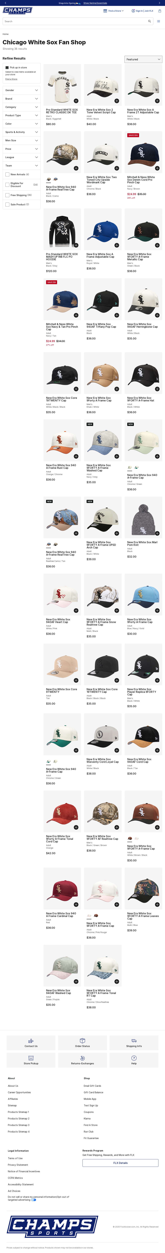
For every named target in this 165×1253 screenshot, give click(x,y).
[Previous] (5, 3)
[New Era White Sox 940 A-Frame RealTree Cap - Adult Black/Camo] (55, 544)
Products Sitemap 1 (18, 1112)
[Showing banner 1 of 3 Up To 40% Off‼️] (82, 3)
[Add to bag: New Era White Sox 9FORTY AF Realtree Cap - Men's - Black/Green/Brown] (116, 827)
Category (21, 107)
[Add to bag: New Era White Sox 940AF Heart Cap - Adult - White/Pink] (76, 610)
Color (21, 123)
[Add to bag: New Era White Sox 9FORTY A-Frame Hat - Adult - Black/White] (157, 389)
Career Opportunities (19, 1092)
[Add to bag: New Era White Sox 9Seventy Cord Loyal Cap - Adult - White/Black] (116, 750)
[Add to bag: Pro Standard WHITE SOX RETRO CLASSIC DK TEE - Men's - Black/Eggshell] (76, 101)
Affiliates (13, 1098)
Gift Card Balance (93, 1092)
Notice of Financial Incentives (24, 1171)
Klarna (87, 1118)
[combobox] (78, 21)
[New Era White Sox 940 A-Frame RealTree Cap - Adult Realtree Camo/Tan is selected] (48, 544)
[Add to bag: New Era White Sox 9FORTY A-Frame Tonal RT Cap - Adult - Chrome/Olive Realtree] (116, 981)
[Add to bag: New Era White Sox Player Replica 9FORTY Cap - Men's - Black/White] (157, 680)
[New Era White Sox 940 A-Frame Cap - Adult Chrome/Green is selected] (129, 467)
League (21, 157)
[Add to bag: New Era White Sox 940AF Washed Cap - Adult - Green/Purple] (76, 981)
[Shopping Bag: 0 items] (159, 11)
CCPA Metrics (15, 1177)
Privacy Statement (18, 1164)
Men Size (21, 140)
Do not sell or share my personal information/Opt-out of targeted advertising (38, 1198)
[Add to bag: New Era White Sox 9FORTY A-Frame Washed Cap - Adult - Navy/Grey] (116, 456)
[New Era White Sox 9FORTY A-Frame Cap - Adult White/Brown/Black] (95, 915)
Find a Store (11, 79)
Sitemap (12, 1105)
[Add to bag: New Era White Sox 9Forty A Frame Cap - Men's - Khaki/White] (116, 389)
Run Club (88, 1131)
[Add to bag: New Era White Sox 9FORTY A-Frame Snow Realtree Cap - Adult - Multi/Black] (116, 610)
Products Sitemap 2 (18, 1118)
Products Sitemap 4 (19, 1131)
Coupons (89, 1112)
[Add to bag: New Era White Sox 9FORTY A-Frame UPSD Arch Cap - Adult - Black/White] (116, 533)
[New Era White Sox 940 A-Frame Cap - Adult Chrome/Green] (136, 467)
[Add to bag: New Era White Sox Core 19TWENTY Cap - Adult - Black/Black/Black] (116, 680)
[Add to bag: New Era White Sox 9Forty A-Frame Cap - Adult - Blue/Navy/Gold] (157, 610)
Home (5, 34)
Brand (21, 98)
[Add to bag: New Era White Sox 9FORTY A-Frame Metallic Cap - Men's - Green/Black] (157, 245)
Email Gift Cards (92, 1085)
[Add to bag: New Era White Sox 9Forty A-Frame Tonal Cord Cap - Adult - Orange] (76, 827)
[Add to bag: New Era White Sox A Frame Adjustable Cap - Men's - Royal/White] (116, 245)
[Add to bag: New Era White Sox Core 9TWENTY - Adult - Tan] (76, 680)
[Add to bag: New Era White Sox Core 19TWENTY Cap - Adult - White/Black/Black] (76, 389)
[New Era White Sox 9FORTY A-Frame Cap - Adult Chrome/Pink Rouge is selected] (89, 915)
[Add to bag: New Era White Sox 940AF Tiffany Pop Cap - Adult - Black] (116, 315)
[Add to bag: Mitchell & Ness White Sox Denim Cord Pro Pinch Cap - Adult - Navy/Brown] (157, 168)
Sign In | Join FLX (142, 10)
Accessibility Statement (21, 1184)
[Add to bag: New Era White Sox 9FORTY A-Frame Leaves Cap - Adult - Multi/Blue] (157, 904)
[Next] (159, 3)
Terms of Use (15, 1158)
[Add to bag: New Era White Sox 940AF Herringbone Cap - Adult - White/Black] (157, 315)
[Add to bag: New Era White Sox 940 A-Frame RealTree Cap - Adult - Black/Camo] (76, 168)
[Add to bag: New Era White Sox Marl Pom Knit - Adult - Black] (157, 533)
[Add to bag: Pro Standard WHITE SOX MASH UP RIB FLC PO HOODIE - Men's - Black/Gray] (76, 245)
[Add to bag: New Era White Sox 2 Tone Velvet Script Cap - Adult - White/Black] (116, 101)
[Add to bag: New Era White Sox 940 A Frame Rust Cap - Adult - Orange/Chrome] (76, 456)
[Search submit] (149, 21)
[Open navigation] (158, 21)
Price (21, 148)
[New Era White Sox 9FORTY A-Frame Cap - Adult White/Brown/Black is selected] (129, 838)
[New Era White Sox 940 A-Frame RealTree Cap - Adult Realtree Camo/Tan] (55, 179)
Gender (21, 90)
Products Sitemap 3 (18, 1125)
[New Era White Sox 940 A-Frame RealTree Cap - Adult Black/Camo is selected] (48, 179)
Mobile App (90, 1098)
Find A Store (90, 1125)
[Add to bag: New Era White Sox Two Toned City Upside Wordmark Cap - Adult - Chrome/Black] (116, 168)
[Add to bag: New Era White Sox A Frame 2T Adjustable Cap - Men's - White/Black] (157, 101)
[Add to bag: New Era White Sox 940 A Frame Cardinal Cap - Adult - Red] (76, 904)
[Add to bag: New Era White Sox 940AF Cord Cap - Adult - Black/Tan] (157, 750)
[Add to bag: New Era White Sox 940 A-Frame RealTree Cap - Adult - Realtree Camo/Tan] (76, 533)
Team (21, 165)
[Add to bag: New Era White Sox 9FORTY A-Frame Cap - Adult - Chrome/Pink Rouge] (116, 904)
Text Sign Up (91, 1105)
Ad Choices (14, 1191)
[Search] (78, 21)
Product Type (21, 115)
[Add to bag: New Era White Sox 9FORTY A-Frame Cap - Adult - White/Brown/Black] (157, 827)
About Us (13, 1085)
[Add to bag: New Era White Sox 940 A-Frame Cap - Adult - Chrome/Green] (157, 456)
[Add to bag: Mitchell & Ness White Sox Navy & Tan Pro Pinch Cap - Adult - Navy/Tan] (76, 315)
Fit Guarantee (91, 1138)
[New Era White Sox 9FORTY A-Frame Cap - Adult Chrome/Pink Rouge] (136, 838)
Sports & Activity (21, 132)
